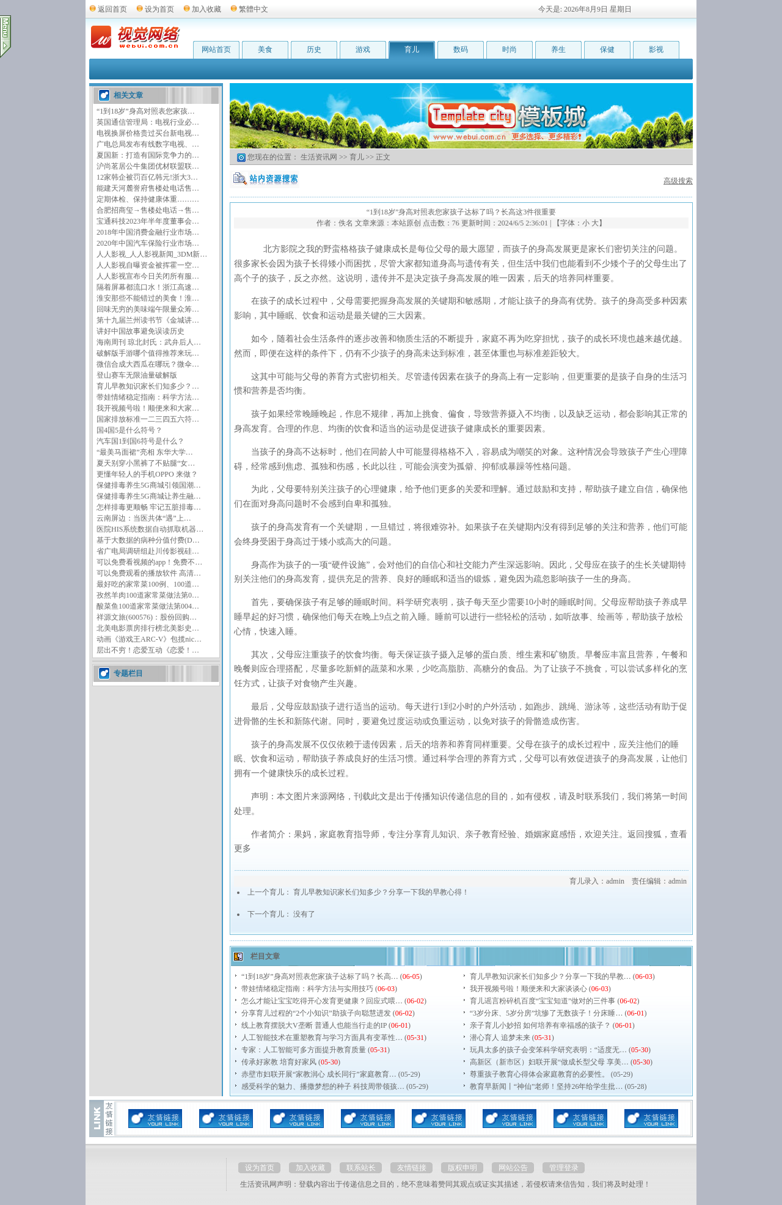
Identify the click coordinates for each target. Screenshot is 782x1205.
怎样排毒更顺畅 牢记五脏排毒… (149, 507)
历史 (314, 49)
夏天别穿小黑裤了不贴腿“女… (146, 463)
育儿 (411, 49)
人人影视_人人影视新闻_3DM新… (152, 254)
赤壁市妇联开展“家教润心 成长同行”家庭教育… (318, 1074)
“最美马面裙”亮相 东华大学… (145, 452)
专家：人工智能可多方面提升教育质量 (303, 1050)
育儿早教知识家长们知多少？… (148, 386)
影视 (656, 49)
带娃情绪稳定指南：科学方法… (148, 397)
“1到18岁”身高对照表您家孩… (146, 111)
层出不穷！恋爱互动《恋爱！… (148, 650)
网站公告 (513, 1167)
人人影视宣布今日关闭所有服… (148, 276)
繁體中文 (253, 9)
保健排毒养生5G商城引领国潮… (149, 485)
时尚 (509, 49)
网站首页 (216, 49)
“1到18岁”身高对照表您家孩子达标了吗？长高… (319, 976)
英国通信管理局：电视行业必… (148, 122)
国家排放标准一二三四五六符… (148, 419)
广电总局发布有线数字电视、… (148, 144)
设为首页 (159, 9)
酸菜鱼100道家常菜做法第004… (148, 606)
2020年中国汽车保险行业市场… (148, 243)
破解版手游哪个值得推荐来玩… (148, 353)
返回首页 (112, 9)
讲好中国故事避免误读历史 (141, 331)
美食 (265, 49)
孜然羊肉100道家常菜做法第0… (148, 595)
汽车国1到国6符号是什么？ (141, 441)
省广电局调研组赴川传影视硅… (148, 551)
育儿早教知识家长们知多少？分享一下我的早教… (550, 976)
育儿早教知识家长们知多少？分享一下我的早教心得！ (381, 892)
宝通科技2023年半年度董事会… (148, 221)
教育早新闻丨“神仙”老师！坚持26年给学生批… (546, 1086)
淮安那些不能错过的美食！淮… (148, 298)
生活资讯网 (319, 157)
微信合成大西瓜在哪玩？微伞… (148, 364)
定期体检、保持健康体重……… (148, 199)
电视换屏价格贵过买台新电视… (148, 133)
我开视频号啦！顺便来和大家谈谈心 (528, 988)
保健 (607, 49)
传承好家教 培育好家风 (278, 1062)
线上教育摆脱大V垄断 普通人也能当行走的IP (314, 1025)
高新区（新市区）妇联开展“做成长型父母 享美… (549, 1062)
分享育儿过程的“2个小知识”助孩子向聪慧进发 (316, 1013)
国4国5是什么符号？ (130, 430)
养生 (558, 49)
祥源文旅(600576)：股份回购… (147, 617)
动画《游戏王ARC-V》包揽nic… (149, 639)
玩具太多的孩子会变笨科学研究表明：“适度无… (548, 1050)
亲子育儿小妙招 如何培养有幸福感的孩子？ (540, 1025)
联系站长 (361, 1167)
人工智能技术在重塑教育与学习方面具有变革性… (322, 1037)
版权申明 (462, 1167)
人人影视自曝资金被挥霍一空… (148, 265)
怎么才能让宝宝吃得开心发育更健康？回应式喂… (322, 1001)
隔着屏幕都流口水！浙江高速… (148, 287)
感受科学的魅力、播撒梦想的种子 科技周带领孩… (322, 1086)
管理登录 (564, 1167)
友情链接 (411, 1167)
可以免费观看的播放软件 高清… (149, 573)
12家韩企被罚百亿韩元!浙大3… (147, 177)
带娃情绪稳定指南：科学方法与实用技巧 (307, 988)
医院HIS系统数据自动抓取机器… (150, 529)
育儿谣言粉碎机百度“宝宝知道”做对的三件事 (543, 1001)
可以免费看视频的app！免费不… (149, 562)
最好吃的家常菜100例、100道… (148, 584)
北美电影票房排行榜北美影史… (148, 628)
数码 (460, 49)
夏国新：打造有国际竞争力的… (148, 155)
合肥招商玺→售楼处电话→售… (148, 210)
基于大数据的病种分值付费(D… (148, 540)
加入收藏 (206, 9)
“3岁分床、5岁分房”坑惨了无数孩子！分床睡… (546, 1013)
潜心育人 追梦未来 (500, 1037)
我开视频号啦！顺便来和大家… (148, 408)
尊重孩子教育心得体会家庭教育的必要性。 (539, 1074)
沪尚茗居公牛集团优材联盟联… (148, 166)
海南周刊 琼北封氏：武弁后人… (149, 342)
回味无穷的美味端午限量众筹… (148, 309)
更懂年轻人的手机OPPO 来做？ (147, 474)
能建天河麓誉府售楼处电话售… (148, 188)
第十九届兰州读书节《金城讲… (148, 320)
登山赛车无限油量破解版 (137, 375)
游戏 (363, 49)
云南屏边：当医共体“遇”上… (144, 518)
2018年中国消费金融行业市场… (148, 232)
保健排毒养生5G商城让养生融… (149, 496)
